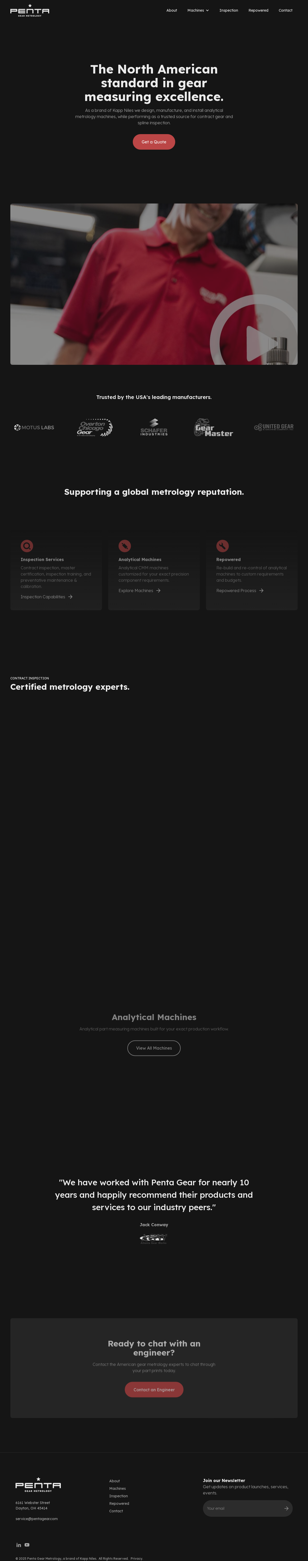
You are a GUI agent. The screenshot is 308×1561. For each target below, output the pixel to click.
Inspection (228, 10)
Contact (285, 10)
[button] (198, 10)
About (171, 10)
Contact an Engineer (154, 1403)
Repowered (258, 10)
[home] (29, 10)
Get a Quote (154, 141)
